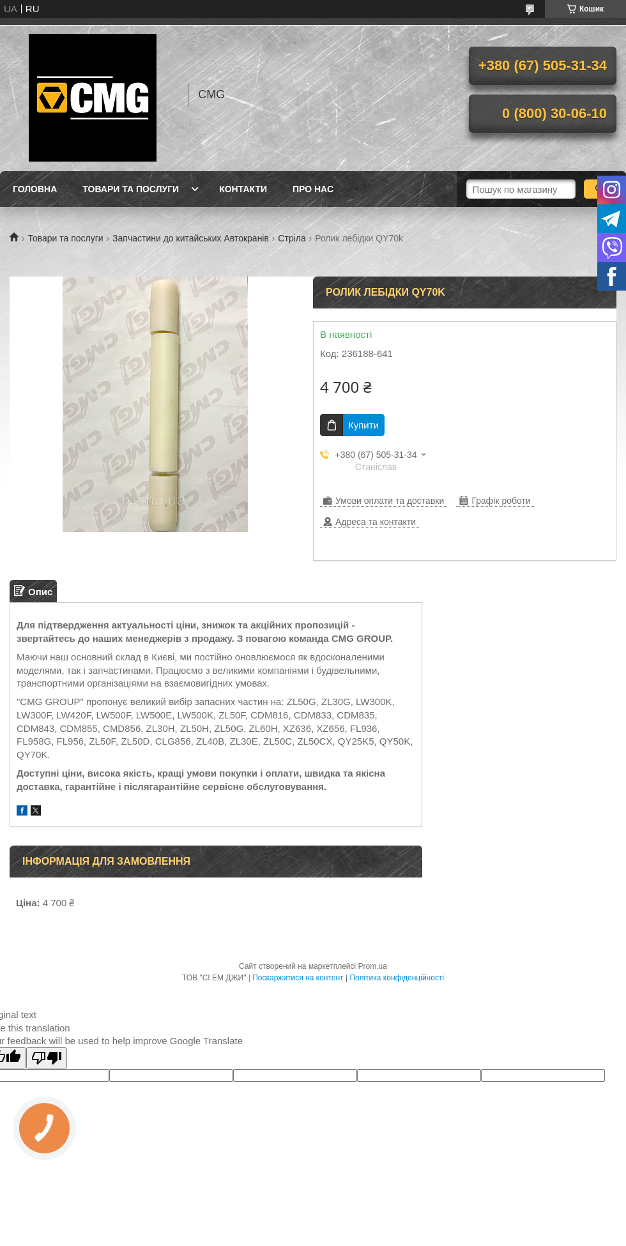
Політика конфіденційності (396, 977)
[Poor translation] (46, 1057)
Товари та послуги (130, 189)
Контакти (243, 189)
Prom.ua (372, 966)
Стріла (291, 238)
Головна (35, 189)
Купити (363, 425)
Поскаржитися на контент (297, 977)
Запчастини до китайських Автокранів (190, 238)
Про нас (313, 189)
